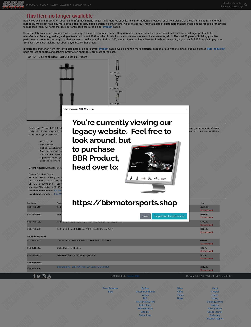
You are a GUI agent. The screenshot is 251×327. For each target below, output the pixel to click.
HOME (49, 285)
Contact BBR (133, 276)
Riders (180, 298)
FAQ (145, 298)
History (215, 298)
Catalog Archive (215, 302)
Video (180, 291)
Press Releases (110, 288)
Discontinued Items (145, 291)
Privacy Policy (215, 308)
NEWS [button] (43, 5)
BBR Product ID (216, 48)
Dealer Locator (215, 312)
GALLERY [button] (64, 5)
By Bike (145, 288)
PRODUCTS (32, 5)
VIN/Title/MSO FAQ (145, 302)
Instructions (145, 305)
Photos (180, 295)
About (215, 288)
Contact (215, 291)
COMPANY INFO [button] (81, 5)
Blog (110, 291)
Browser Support (215, 318)
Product (107, 26)
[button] (246, 4)
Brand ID (145, 312)
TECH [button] (53, 5)
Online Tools (145, 315)
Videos (145, 295)
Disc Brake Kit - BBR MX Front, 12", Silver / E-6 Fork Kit (83, 267)
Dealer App (215, 315)
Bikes (180, 288)
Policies (215, 305)
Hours (215, 295)
